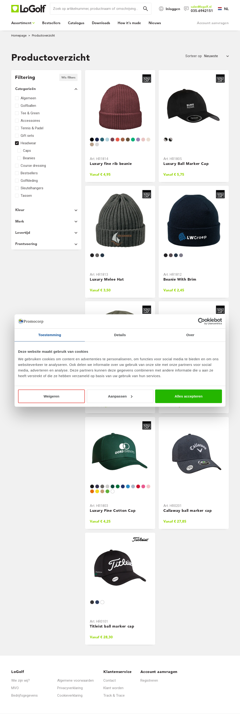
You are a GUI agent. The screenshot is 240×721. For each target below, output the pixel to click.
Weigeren (51, 396)
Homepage (18, 35)
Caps (27, 151)
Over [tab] (190, 335)
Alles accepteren (188, 396)
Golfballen (28, 106)
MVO (15, 688)
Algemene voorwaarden (75, 680)
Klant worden (113, 688)
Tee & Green (30, 113)
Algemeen (28, 98)
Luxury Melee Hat (107, 279)
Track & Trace (114, 695)
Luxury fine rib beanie (111, 163)
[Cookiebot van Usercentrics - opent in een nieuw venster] (201, 321)
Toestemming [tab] (49, 335)
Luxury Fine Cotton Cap (112, 510)
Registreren (149, 680)
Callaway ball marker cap (187, 510)
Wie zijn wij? (20, 680)
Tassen (26, 195)
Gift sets (27, 136)
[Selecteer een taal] (221, 9)
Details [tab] (120, 335)
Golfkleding (29, 180)
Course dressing (33, 166)
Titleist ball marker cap (112, 626)
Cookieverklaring (69, 695)
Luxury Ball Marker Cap (186, 163)
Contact (109, 680)
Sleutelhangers (32, 188)
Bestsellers (29, 173)
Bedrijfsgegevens (24, 695)
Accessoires (30, 121)
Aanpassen (120, 396)
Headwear (28, 143)
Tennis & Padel (32, 128)
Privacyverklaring (70, 688)
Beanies (29, 158)
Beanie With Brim (179, 279)
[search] (100, 9)
